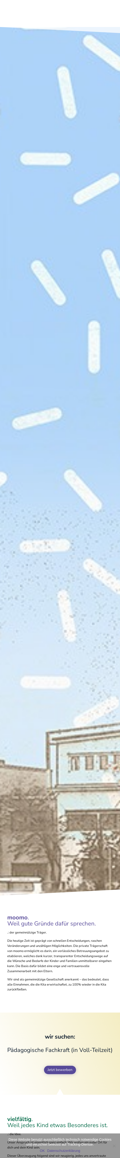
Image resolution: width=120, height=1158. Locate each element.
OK (42, 1151)
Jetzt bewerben (60, 1069)
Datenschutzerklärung (63, 1151)
